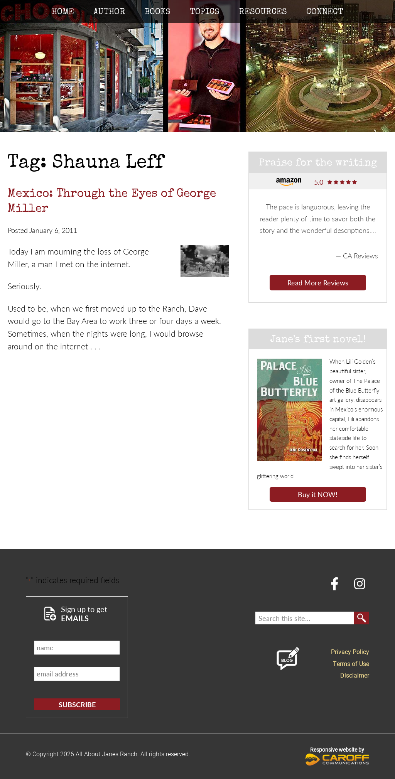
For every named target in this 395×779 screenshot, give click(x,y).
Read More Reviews (317, 282)
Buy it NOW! (318, 494)
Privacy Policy (350, 651)
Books (157, 12)
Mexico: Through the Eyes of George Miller (112, 202)
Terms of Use (351, 663)
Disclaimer (354, 675)
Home (63, 12)
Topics (204, 12)
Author (109, 12)
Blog (288, 659)
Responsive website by (337, 756)
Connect (324, 12)
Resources (263, 12)
